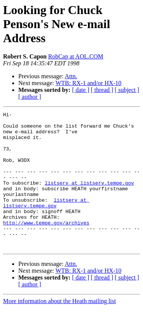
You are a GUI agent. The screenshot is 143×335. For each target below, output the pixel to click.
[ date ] (80, 90)
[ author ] (29, 96)
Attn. (71, 76)
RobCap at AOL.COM (75, 56)
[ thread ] (102, 90)
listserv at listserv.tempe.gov (89, 197)
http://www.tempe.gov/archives (46, 245)
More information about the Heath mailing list (59, 328)
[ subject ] (127, 90)
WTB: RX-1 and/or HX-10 (88, 83)
